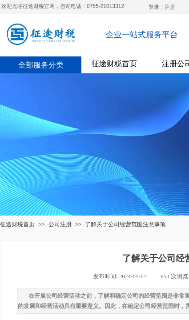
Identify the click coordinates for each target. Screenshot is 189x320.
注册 (170, 7)
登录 (154, 7)
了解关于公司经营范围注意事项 (125, 224)
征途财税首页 (114, 64)
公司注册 (60, 224)
